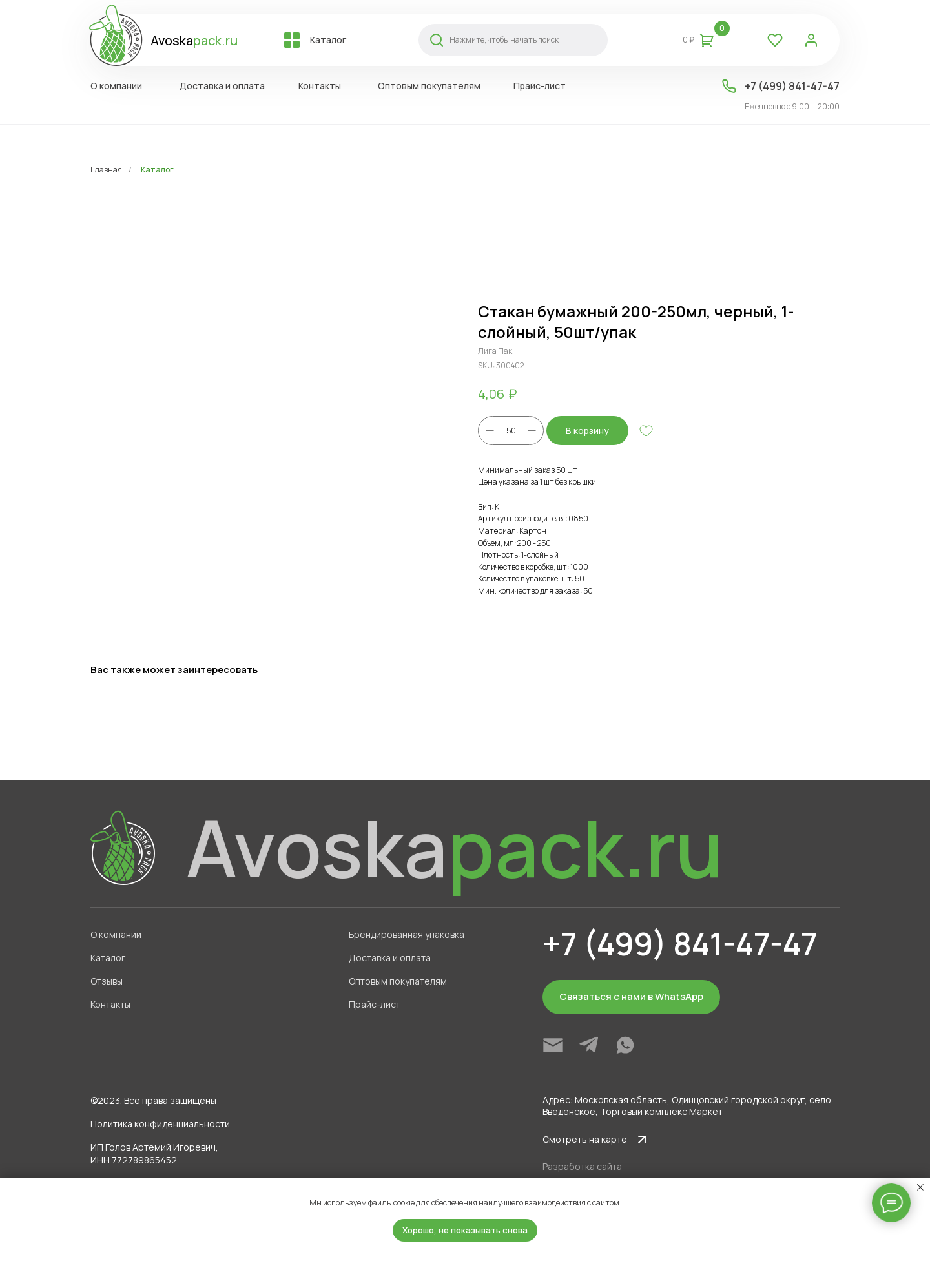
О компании (115, 934)
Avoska (194, 40)
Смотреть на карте (584, 1139)
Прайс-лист (374, 1004)
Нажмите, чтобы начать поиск (504, 39)
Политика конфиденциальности (160, 1124)
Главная (106, 169)
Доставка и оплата (390, 958)
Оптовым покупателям (398, 981)
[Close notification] (920, 1187)
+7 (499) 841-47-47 (792, 86)
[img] (552, 1045)
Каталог (157, 169)
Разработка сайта (582, 1166)
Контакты (110, 1004)
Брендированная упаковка (406, 934)
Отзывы (106, 981)
